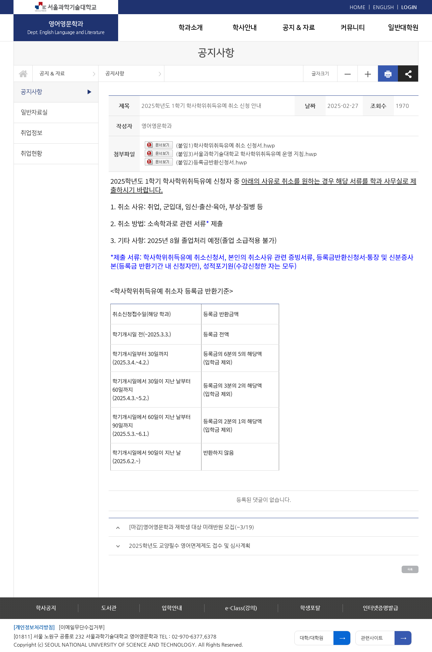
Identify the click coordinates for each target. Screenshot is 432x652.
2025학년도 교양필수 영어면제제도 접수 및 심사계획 (189, 545)
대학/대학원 (311, 638)
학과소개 (191, 27)
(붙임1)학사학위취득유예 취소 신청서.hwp (225, 145)
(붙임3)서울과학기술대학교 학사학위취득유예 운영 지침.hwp (246, 154)
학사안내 (245, 27)
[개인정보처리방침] (34, 627)
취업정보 (31, 133)
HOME (358, 7)
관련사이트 (372, 638)
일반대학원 (403, 27)
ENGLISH (383, 7)
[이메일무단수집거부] (82, 627)
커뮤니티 (353, 27)
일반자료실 (34, 112)
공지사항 (114, 73)
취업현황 (31, 153)
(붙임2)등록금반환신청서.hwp (211, 162)
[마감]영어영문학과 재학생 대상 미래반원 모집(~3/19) (191, 527)
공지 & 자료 (298, 27)
